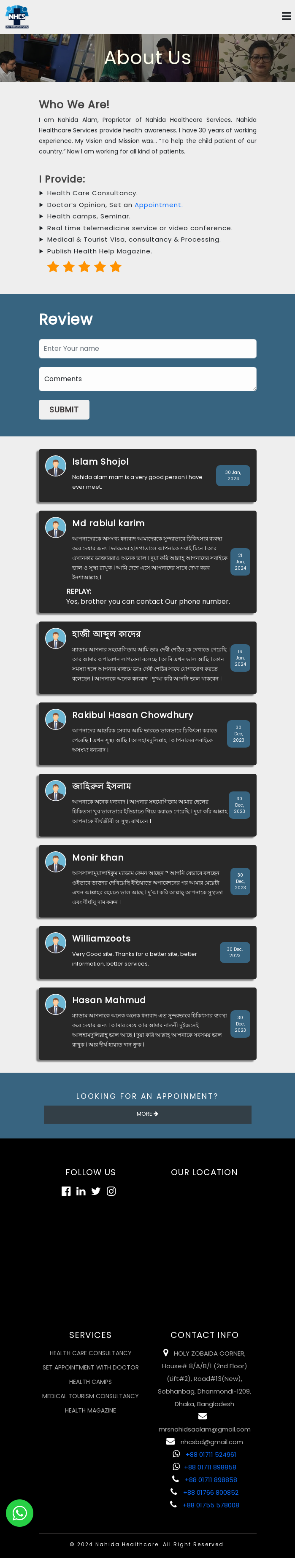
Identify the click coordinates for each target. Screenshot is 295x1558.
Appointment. (159, 204)
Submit (64, 409)
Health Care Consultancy (91, 1353)
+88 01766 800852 (204, 1492)
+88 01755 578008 (204, 1505)
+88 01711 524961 (204, 1454)
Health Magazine (90, 1410)
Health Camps (90, 1382)
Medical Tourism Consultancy (90, 1396)
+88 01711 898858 (204, 1467)
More (147, 1114)
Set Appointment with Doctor (91, 1367)
